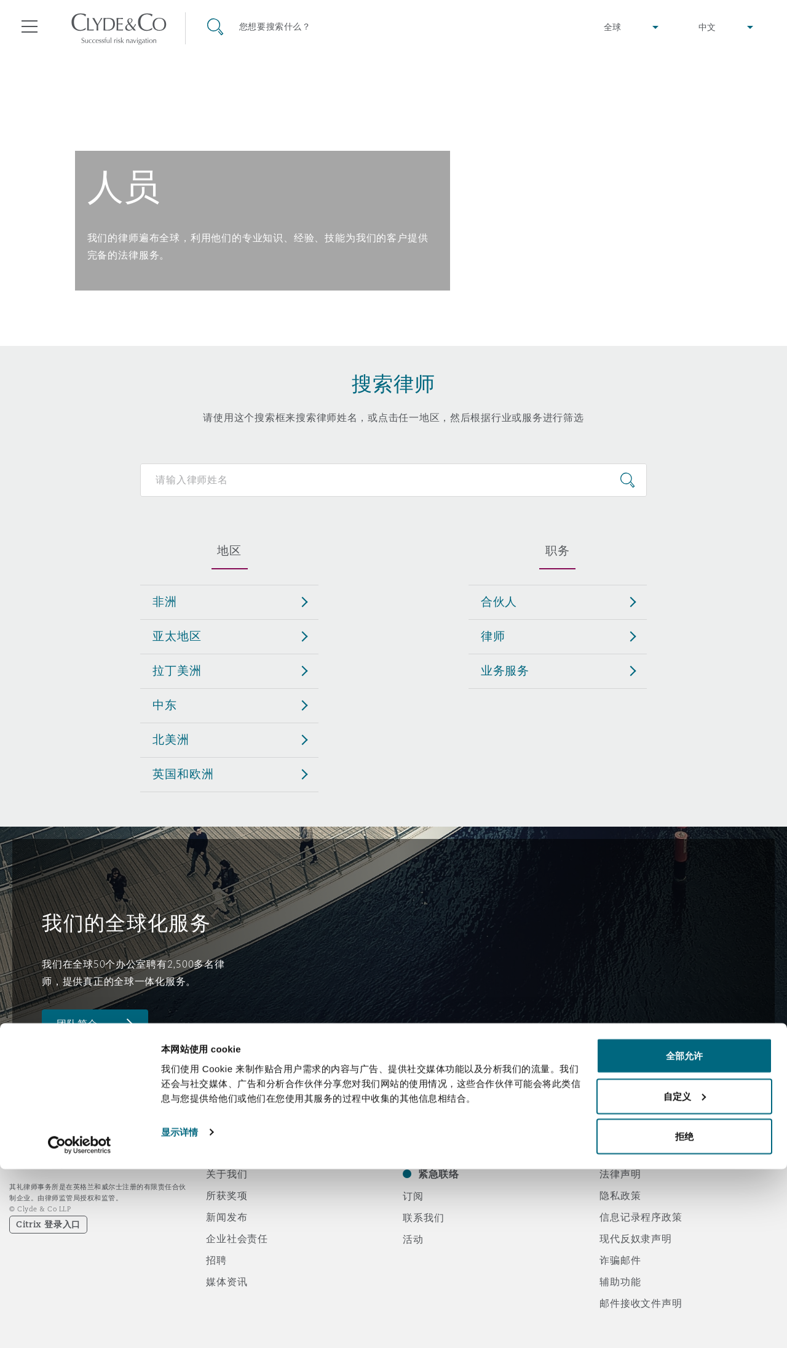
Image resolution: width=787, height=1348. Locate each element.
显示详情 (179, 1310)
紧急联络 (438, 1174)
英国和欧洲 (182, 773)
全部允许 (684, 1234)
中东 (164, 704)
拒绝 (684, 1315)
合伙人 (499, 601)
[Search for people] (393, 480)
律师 (493, 635)
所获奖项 (226, 1195)
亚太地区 (176, 635)
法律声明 (620, 1174)
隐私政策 (620, 1195)
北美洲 (170, 739)
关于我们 (226, 1174)
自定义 (684, 1275)
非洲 (164, 601)
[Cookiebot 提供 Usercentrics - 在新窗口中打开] (79, 1324)
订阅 (413, 1196)
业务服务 (505, 670)
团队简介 (77, 1023)
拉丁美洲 (176, 670)
